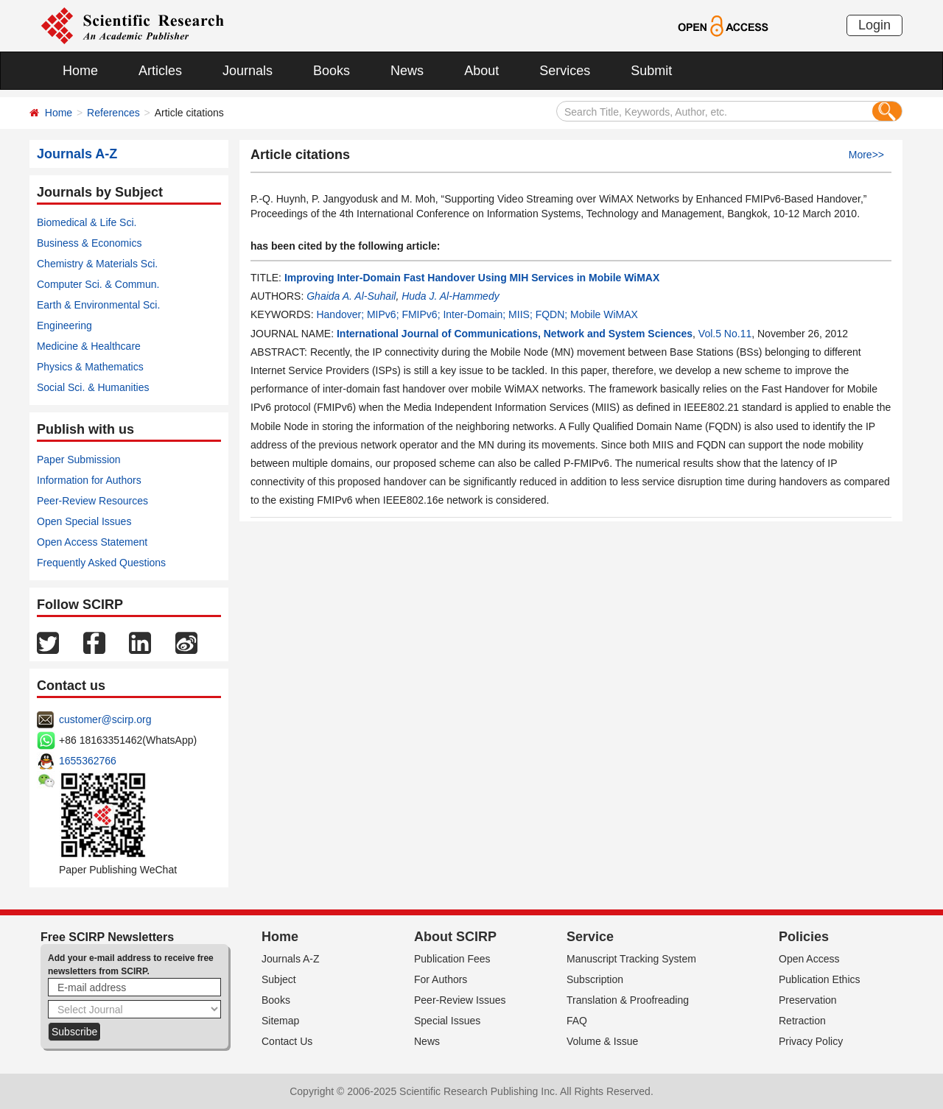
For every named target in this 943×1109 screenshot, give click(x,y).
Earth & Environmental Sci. (98, 305)
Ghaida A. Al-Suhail (351, 296)
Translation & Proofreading (628, 1000)
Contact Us (287, 1041)
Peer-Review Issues (460, 1000)
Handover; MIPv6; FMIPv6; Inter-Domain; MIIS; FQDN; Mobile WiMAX (476, 314)
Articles (160, 70)
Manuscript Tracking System (631, 959)
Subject (279, 979)
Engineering (64, 325)
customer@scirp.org (105, 719)
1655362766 (87, 761)
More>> (866, 155)
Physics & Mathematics (90, 367)
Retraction (802, 1021)
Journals (247, 70)
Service (590, 936)
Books (331, 70)
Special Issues (447, 1021)
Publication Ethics (819, 979)
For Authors (440, 979)
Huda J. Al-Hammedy (450, 296)
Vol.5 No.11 (724, 333)
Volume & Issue (602, 1041)
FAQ (577, 1021)
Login (874, 25)
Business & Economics (89, 243)
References (113, 113)
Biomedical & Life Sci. (86, 222)
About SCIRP (455, 936)
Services (564, 70)
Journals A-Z (291, 959)
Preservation (808, 1000)
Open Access (809, 959)
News (407, 70)
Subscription (595, 979)
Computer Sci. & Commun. (98, 284)
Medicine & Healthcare (89, 346)
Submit (651, 70)
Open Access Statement (92, 542)
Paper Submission (79, 459)
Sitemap (280, 1021)
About (481, 70)
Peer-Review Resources (92, 501)
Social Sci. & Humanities (93, 387)
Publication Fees (452, 959)
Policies (804, 936)
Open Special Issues (84, 521)
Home (80, 70)
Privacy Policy (811, 1041)
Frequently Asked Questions (101, 562)
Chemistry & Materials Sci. (97, 264)
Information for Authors (89, 480)
